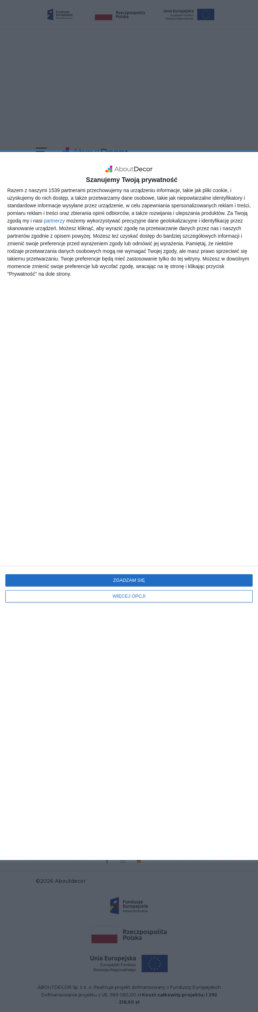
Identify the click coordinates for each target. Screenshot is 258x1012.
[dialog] (129, 506)
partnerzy (54, 220)
